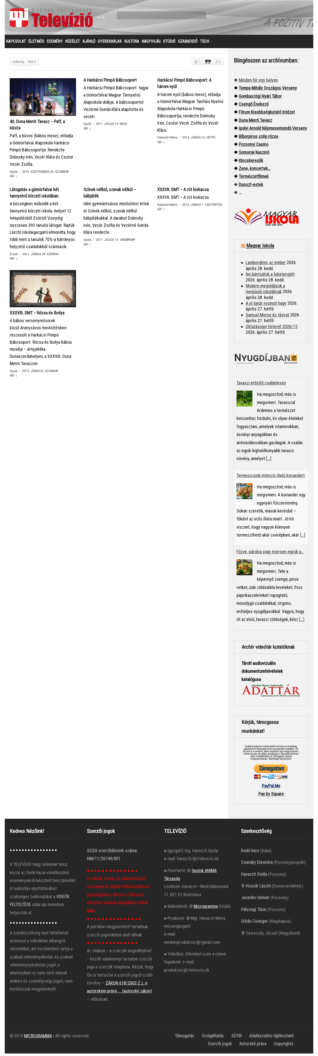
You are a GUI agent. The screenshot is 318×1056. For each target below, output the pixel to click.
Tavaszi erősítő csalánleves (261, 385)
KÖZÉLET (72, 43)
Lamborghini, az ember (266, 265)
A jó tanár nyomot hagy (266, 305)
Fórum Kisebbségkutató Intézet (267, 114)
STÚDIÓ (169, 43)
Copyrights (283, 1046)
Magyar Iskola (260, 248)
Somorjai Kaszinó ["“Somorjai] (254, 154)
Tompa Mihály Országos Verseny (268, 90)
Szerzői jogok (220, 1046)
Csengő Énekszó (254, 106)
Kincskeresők (251, 163)
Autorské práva (252, 1046)
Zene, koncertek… (254, 170)
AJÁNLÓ (88, 43)
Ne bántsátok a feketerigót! (270, 276)
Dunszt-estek (251, 187)
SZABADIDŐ (188, 43)
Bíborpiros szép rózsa (258, 138)
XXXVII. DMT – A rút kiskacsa (183, 192)
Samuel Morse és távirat (267, 317)
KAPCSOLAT (16, 43)
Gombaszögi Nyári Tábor (260, 98)
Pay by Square (271, 796)
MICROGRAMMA (38, 1038)
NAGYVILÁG (151, 43)
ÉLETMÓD (36, 43)
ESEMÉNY (55, 43)
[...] (268, 461)
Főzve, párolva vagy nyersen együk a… (270, 554)
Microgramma (206, 908)
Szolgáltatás (213, 1038)
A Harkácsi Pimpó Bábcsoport (110, 82)
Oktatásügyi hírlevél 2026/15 (271, 329)
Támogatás (184, 1038)
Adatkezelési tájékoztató (271, 1038)
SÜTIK (236, 1038)
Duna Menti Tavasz (255, 122)
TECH (204, 43)
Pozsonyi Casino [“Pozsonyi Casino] (253, 146)
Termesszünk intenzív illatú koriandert (271, 477)
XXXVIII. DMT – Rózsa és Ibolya (37, 315)
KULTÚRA (131, 43)
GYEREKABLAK (110, 43)
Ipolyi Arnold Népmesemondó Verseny (273, 130)
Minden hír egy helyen (258, 82)
